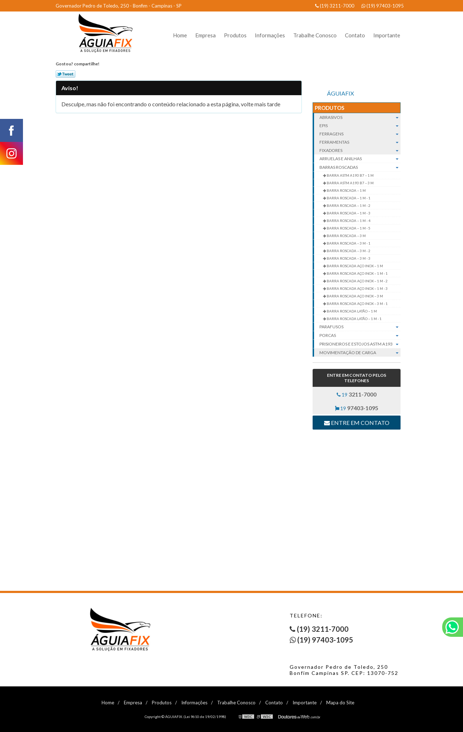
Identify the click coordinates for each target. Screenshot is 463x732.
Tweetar (65, 74)
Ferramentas (360, 142)
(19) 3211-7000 (334, 6)
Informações (270, 35)
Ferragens (360, 134)
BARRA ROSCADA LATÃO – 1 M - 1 (354, 318)
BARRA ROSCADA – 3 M (346, 235)
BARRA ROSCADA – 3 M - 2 (348, 251)
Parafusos (360, 327)
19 (357, 394)
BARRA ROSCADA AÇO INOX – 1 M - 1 (357, 273)
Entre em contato (356, 422)
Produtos (235, 35)
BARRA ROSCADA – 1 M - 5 (348, 228)
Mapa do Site (340, 702)
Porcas (360, 335)
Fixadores (360, 150)
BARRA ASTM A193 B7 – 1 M (350, 175)
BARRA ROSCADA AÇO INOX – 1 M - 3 (357, 288)
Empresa (205, 35)
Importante (386, 35)
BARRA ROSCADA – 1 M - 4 (348, 220)
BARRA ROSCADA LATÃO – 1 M (351, 311)
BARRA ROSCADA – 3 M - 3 (348, 258)
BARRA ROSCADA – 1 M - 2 (348, 205)
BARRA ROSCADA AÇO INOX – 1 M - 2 (357, 281)
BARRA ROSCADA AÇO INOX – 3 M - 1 (357, 303)
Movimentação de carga (360, 352)
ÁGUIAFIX (340, 93)
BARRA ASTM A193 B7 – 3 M (350, 183)
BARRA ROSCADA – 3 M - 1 (348, 243)
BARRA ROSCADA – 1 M (346, 190)
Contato (355, 35)
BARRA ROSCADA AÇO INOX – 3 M (354, 296)
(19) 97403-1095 (382, 6)
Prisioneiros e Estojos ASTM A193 (360, 344)
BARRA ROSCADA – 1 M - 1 (348, 198)
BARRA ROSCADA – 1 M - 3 (348, 213)
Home (180, 35)
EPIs (360, 125)
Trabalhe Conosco (315, 35)
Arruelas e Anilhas (360, 158)
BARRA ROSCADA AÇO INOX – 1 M (354, 266)
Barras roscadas (360, 167)
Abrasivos (360, 117)
